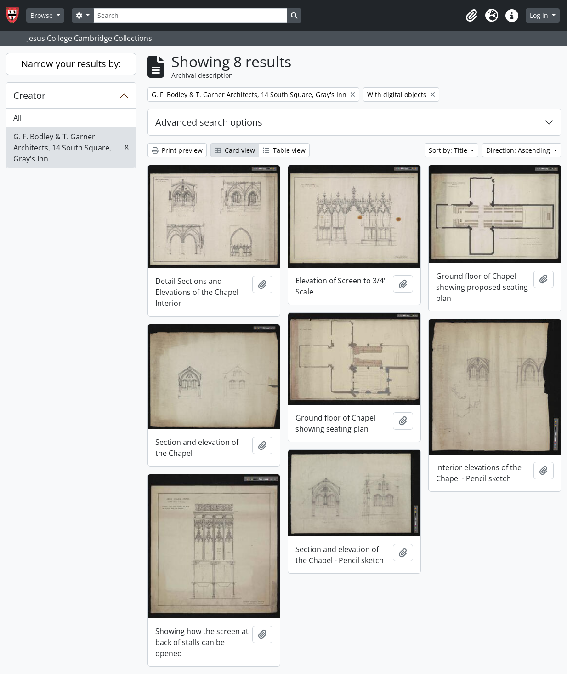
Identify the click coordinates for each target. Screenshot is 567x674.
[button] (471, 16)
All (17, 118)
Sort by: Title (449, 150)
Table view (284, 150)
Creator (29, 95)
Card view (235, 150)
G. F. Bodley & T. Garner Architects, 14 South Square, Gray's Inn (71, 148)
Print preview (177, 150)
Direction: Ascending (519, 150)
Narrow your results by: (71, 64)
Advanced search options (208, 122)
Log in (540, 15)
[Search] (190, 15)
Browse (42, 15)
